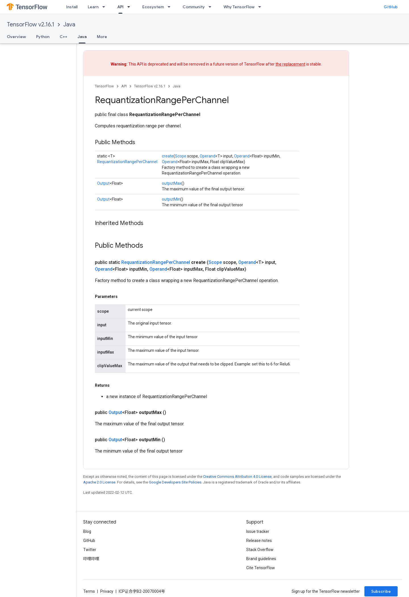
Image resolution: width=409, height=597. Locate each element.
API (124, 86)
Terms (89, 591)
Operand (207, 156)
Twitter (89, 549)
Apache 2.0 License (99, 482)
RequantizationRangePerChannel (127, 161)
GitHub (391, 6)
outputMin (171, 199)
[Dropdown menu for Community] (211, 7)
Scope (180, 156)
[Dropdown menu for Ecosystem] (171, 7)
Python (42, 36)
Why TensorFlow (239, 6)
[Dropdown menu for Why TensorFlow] (261, 7)
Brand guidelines (261, 558)
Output (103, 183)
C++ (63, 36)
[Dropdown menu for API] (130, 7)
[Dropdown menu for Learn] (105, 7)
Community (194, 6)
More (102, 36)
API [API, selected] (120, 6)
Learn (93, 6)
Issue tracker (257, 531)
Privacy (106, 591)
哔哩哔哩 (91, 558)
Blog (87, 531)
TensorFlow (104, 86)
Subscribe (381, 591)
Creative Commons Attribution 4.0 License (237, 476)
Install (72, 6)
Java (69, 24)
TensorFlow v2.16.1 (30, 24)
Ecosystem (153, 6)
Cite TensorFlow (260, 568)
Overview (16, 36)
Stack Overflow (260, 549)
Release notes (259, 540)
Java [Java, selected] (82, 36)
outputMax (171, 183)
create (168, 156)
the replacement (290, 64)
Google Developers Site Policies (175, 482)
